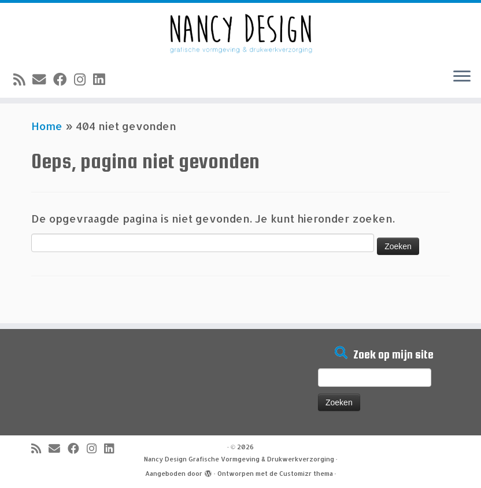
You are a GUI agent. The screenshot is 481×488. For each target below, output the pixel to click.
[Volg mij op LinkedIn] (102, 79)
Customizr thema (306, 473)
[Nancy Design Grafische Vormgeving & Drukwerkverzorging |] (240, 31)
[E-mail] (42, 79)
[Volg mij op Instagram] (83, 79)
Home (46, 125)
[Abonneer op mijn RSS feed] (22, 79)
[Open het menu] (462, 77)
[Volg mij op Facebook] (63, 79)
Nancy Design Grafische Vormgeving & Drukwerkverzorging (239, 459)
